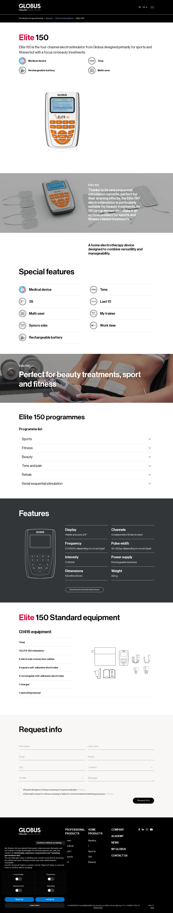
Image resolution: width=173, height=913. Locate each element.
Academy (117, 836)
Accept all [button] (50, 899)
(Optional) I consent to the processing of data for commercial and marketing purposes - (68, 794)
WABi (152, 908)
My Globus (118, 849)
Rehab (27, 474)
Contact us (119, 855)
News (115, 842)
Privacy (81, 790)
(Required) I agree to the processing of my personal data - (54, 790)
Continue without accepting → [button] (50, 843)
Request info (143, 800)
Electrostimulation (65, 18)
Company (117, 829)
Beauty (49, 18)
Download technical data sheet (84, 590)
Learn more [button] (34, 905)
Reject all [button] (19, 899)
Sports (27, 439)
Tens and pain (32, 465)
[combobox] (121, 768)
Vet (90, 856)
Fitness (27, 448)
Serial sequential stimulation (42, 483)
